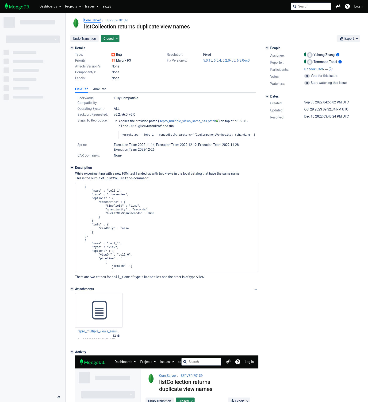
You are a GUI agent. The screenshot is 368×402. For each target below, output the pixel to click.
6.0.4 (217, 60)
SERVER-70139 (116, 20)
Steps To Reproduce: (92, 120)
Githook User (313, 69)
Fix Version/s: (177, 60)
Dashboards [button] (48, 6)
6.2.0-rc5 (228, 60)
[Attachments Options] (255, 288)
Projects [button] (71, 6)
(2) (331, 69)
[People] (267, 48)
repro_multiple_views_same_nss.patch (189, 121)
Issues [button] (90, 6)
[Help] (347, 6)
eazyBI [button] (107, 6)
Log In (358, 6)
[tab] (82, 89)
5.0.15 (207, 60)
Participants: (279, 69)
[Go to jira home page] (17, 6)
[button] (338, 6)
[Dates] (267, 96)
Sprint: (82, 144)
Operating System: (90, 108)
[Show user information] (338, 55)
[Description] (72, 167)
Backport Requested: (92, 114)
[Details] (72, 48)
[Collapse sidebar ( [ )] (58, 397)
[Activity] (72, 351)
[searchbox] (311, 6)
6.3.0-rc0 (243, 60)
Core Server (92, 20)
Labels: (80, 78)
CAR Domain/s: (88, 155)
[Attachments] (72, 288)
